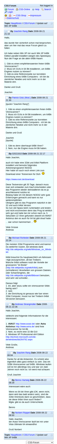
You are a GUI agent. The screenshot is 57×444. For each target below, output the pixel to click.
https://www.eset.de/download (20, 179)
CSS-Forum (29, 23)
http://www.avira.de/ (25, 326)
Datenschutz (12, 18)
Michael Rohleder (20, 238)
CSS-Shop (19, 15)
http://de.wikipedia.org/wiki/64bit (22, 267)
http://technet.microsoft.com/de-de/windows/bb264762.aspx (21, 338)
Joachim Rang (21, 31)
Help (35, 9)
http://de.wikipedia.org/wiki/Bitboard (23, 275)
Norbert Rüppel (22, 412)
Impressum (34, 15)
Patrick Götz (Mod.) (21, 97)
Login (9, 12)
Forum (9, 9)
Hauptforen (16, 23)
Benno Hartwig (22, 380)
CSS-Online (23, 9)
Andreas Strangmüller (25, 304)
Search (46, 9)
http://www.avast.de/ (25, 324)
